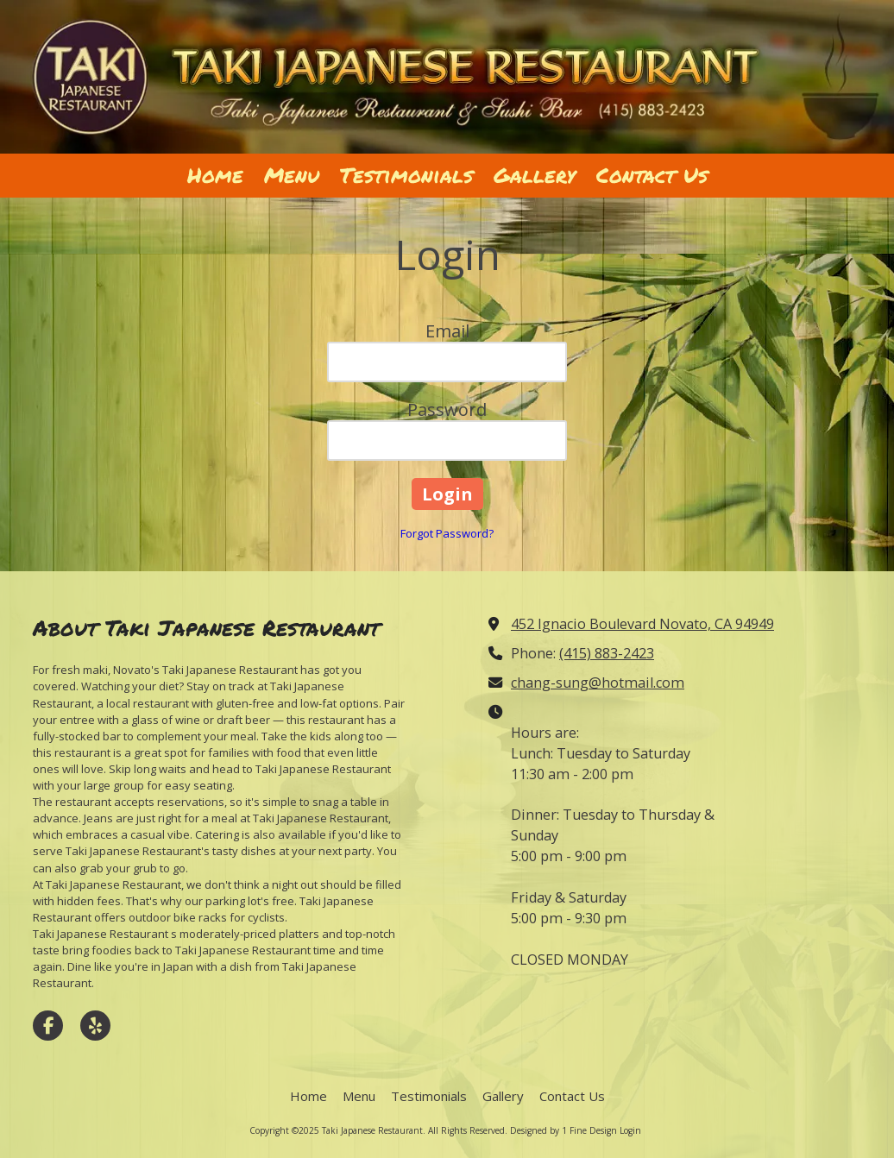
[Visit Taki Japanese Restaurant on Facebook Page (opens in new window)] (48, 1025)
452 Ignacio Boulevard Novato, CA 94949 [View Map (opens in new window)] (642, 623)
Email (447, 331)
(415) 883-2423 (606, 653)
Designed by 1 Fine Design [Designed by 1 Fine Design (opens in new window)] (563, 1130)
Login (630, 1130)
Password (447, 409)
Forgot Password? (447, 533)
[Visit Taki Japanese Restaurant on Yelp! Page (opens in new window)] (95, 1025)
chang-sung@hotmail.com (597, 682)
